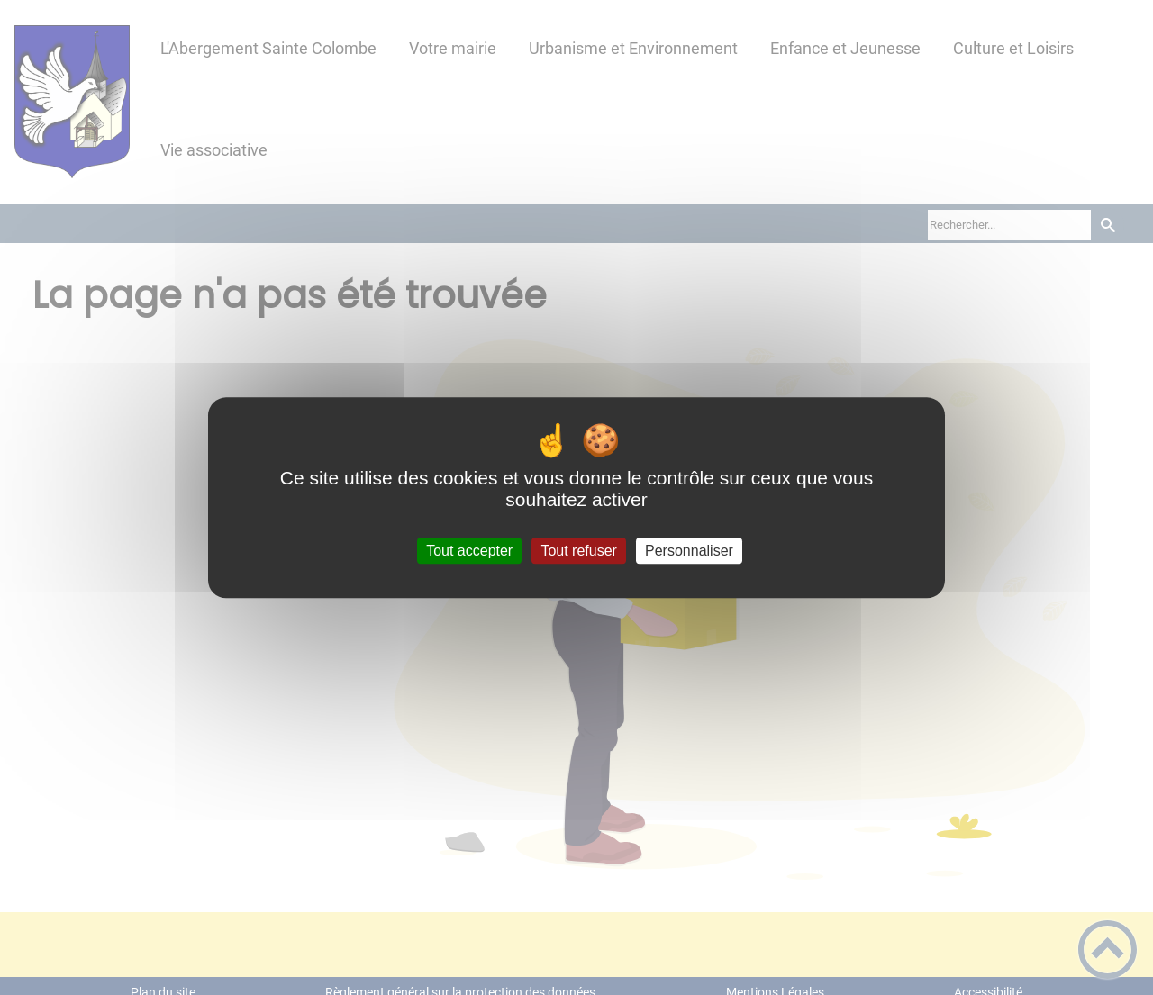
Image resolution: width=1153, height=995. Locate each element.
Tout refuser (578, 550)
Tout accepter (469, 550)
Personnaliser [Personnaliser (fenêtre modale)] (689, 550)
